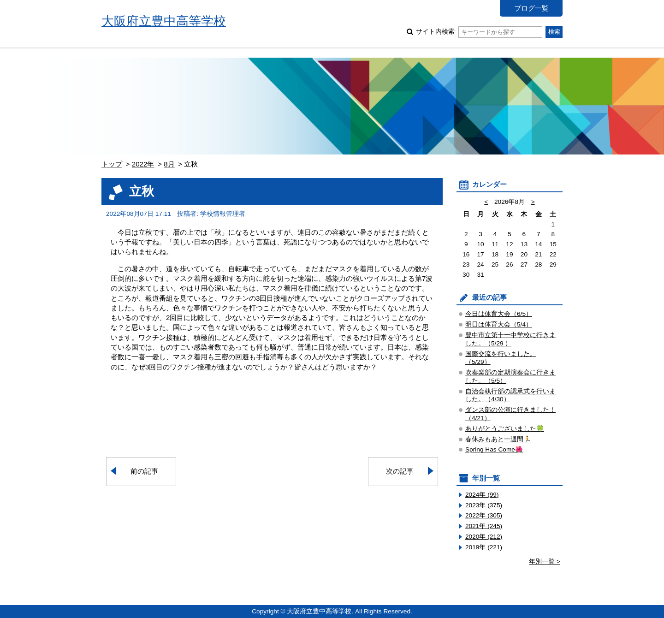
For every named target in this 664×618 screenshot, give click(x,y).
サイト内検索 (479, 31)
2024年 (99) (482, 494)
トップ (111, 164)
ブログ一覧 (531, 8)
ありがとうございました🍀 (504, 428)
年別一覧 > (544, 561)
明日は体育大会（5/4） (498, 324)
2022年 (143, 164)
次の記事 (400, 471)
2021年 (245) (483, 526)
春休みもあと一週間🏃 (498, 439)
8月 (169, 164)
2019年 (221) (483, 547)
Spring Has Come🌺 (494, 449)
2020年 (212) (483, 536)
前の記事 (144, 471)
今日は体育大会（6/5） (498, 313)
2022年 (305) (483, 515)
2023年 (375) (483, 505)
